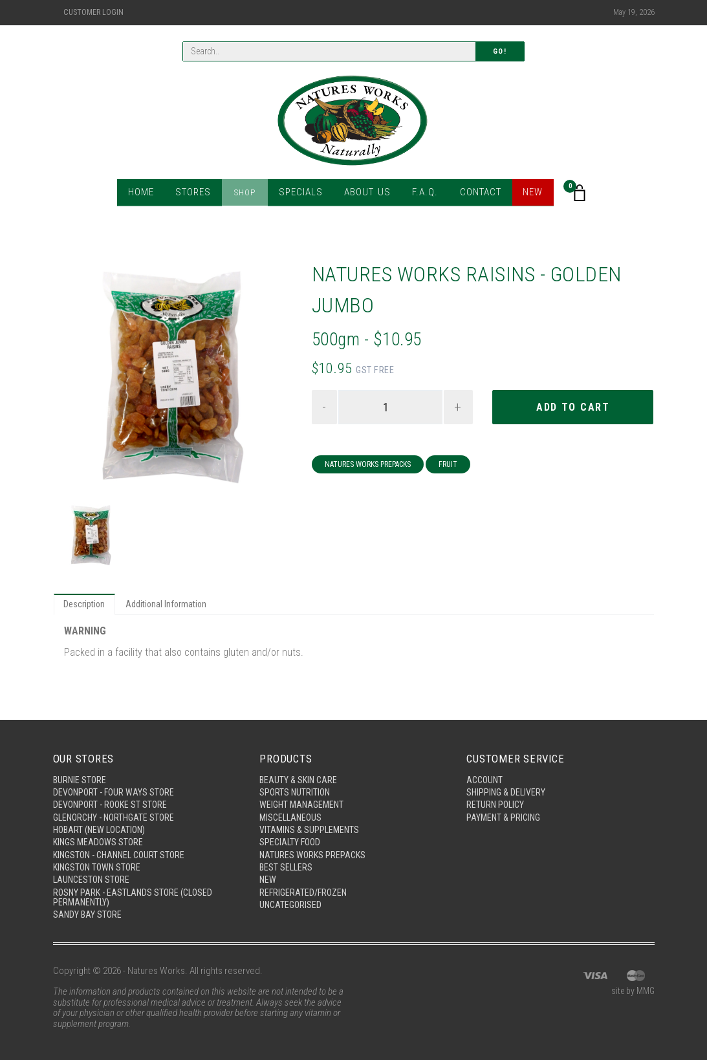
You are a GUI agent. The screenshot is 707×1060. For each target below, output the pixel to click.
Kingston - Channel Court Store (123, 851)
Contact (476, 194)
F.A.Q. (421, 194)
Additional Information (171, 605)
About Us (365, 194)
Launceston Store (93, 877)
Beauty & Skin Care (299, 771)
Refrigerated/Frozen (305, 890)
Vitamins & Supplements (311, 824)
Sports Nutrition (295, 784)
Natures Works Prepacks (368, 465)
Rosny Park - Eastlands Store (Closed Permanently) (136, 896)
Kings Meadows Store (100, 837)
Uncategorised (291, 904)
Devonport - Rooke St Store (112, 798)
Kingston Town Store (99, 864)
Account (485, 771)
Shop (246, 194)
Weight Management (303, 798)
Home (145, 194)
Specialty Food (291, 837)
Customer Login (93, 12)
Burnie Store (80, 771)
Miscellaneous (292, 811)
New (529, 194)
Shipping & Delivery (507, 784)
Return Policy (496, 798)
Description (86, 605)
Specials (301, 194)
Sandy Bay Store (88, 914)
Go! (500, 52)
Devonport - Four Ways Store (116, 784)
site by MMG (631, 992)
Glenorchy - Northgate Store (117, 811)
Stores (196, 194)
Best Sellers (286, 864)
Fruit (448, 465)
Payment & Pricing (505, 811)
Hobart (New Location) (102, 824)
